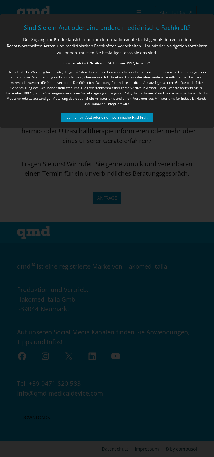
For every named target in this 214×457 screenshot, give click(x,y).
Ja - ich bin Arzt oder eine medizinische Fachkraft (107, 117)
